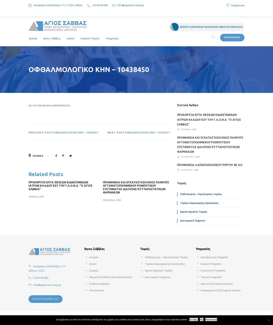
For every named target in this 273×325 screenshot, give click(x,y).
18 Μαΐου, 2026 (36, 196)
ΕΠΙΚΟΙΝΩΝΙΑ (232, 37)
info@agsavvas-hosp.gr (130, 5)
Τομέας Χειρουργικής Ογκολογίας (199, 203)
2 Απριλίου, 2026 (189, 170)
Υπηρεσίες (112, 38)
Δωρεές (93, 270)
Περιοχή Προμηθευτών (45, 299)
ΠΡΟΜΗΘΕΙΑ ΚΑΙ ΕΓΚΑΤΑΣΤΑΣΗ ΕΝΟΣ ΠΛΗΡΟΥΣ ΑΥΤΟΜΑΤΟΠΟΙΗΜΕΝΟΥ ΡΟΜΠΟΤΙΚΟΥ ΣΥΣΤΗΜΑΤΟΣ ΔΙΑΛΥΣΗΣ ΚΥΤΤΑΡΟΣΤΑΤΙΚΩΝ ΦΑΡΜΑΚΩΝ (136, 187)
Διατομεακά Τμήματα (192, 220)
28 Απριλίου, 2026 (112, 200)
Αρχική (33, 38)
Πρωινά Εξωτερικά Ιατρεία (217, 283)
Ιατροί (70, 38)
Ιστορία (93, 257)
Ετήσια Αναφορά (99, 283)
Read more (211, 319)
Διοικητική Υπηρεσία (213, 270)
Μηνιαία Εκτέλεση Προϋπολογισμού (110, 277)
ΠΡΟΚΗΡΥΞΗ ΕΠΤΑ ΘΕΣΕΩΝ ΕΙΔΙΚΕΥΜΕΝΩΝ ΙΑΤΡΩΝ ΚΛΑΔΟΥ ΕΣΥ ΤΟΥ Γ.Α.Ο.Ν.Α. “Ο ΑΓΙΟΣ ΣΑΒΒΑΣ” (60, 186)
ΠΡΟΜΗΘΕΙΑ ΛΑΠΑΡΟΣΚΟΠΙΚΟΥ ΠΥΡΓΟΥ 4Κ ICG (209, 165)
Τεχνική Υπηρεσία (211, 277)
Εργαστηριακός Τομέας (193, 211)
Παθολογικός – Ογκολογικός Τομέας (201, 194)
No (201, 319)
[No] (268, 320)
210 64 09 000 (100, 5)
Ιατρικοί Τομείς (90, 38)
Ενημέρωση (237, 5)
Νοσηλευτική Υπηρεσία (214, 257)
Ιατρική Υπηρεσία (211, 263)
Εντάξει (194, 319)
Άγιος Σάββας (51, 38)
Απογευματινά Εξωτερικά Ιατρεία (221, 290)
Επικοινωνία (96, 290)
